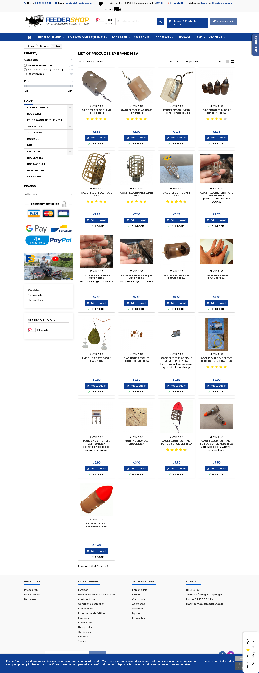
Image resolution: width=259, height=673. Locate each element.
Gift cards (108, 21)
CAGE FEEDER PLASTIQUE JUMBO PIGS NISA (176, 359)
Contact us (84, 632)
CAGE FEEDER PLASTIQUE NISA (96, 194)
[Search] (139, 21)
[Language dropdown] (177, 3)
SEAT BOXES (141, 37)
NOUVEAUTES (35, 157)
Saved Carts (222, 21)
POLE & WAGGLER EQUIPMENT (86, 37)
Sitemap (83, 636)
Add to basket (96, 137)
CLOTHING (215, 37)
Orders (136, 594)
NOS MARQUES (36, 164)
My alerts (137, 613)
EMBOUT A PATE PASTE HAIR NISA (96, 359)
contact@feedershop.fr (79, 2)
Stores (82, 641)
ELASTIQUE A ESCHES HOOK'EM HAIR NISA (136, 359)
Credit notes (139, 599)
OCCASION (34, 176)
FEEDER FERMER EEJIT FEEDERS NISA (176, 277)
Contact (193, 581)
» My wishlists (35, 300)
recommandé (35, 170)
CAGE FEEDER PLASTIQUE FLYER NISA (136, 111)
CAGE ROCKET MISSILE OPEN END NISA (217, 111)
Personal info (139, 590)
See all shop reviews (253, 653)
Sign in (204, 2)
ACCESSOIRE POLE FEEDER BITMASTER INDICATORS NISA (216, 361)
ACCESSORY (163, 37)
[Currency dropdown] (161, 3)
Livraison (83, 590)
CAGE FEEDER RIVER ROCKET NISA (217, 277)
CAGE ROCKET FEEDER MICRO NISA (96, 277)
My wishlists (139, 618)
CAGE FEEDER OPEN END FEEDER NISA (96, 111)
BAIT (200, 37)
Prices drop (31, 590)
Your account (144, 581)
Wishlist (34, 290)
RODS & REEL (120, 37)
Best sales (30, 599)
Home (28, 101)
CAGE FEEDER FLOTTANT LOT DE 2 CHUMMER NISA (176, 442)
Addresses (138, 604)
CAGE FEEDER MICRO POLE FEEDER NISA (216, 194)
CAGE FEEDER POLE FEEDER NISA (136, 194)
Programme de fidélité (91, 613)
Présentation (85, 608)
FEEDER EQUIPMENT (50, 37)
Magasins (84, 618)
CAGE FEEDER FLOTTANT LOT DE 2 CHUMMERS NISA (216, 442)
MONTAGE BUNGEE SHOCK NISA (136, 442)
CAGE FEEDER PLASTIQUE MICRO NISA (136, 277)
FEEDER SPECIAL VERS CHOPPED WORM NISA (176, 111)
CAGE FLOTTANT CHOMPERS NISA (96, 525)
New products (32, 594)
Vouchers (138, 608)
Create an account (223, 2)
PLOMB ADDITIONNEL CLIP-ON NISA (96, 442)
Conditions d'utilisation (91, 604)
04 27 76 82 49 (43, 2)
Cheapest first (202, 62)
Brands (30, 186)
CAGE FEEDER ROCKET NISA (176, 194)
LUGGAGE (184, 37)
